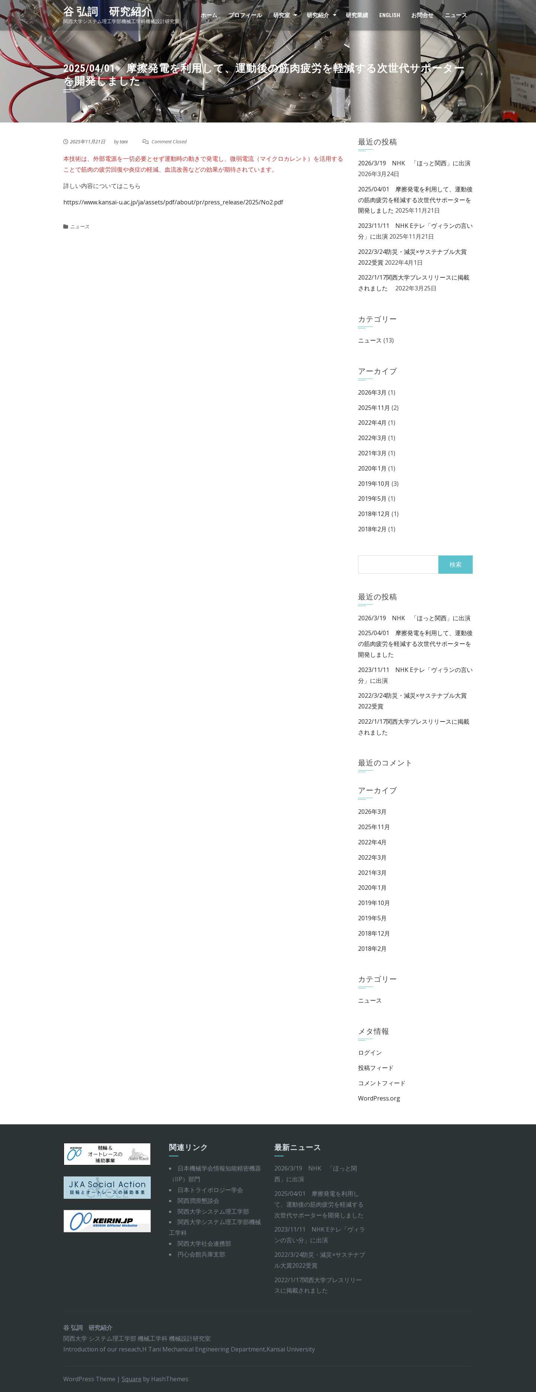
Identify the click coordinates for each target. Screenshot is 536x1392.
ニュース (456, 15)
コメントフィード (382, 1083)
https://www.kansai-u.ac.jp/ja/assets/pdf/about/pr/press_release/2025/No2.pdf (173, 202)
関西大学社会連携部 (204, 1243)
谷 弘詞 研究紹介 (107, 12)
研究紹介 (318, 15)
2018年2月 (372, 529)
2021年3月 (372, 453)
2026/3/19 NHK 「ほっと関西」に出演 (414, 163)
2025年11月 (374, 408)
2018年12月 (374, 514)
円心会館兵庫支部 (201, 1254)
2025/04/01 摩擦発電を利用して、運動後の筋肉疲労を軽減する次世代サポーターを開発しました (415, 200)
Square (131, 1379)
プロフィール (245, 15)
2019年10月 (374, 484)
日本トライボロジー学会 (210, 1190)
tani (124, 141)
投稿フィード (376, 1068)
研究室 (281, 15)
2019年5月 (372, 498)
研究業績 (357, 15)
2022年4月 (372, 422)
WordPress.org (379, 1098)
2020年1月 (372, 468)
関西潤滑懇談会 (198, 1201)
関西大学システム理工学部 (213, 1211)
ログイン (370, 1052)
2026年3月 (372, 392)
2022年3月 (372, 438)
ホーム (209, 15)
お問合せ (422, 15)
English (389, 15)
